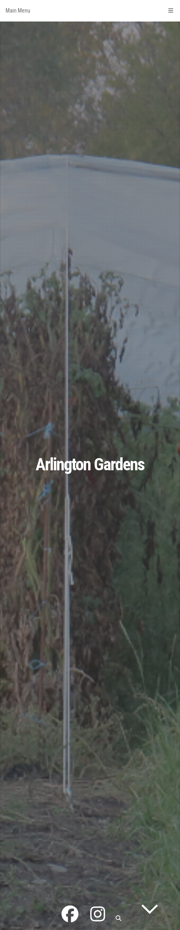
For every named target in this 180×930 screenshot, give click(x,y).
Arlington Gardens (90, 464)
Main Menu (90, 10)
